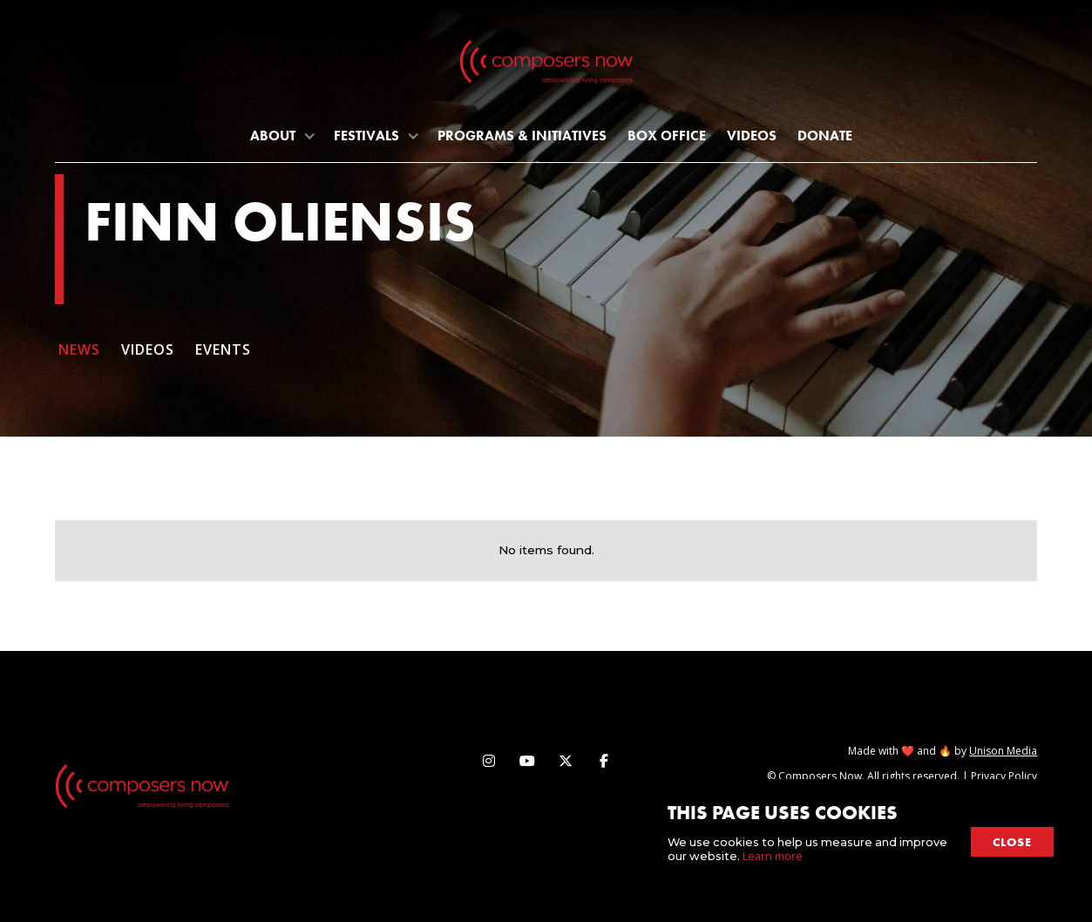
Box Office (666, 135)
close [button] (1012, 842)
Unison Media (1003, 750)
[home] (546, 65)
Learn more (773, 856)
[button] (281, 135)
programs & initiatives (522, 135)
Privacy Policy (1004, 776)
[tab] (86, 357)
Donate (824, 135)
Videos (752, 135)
